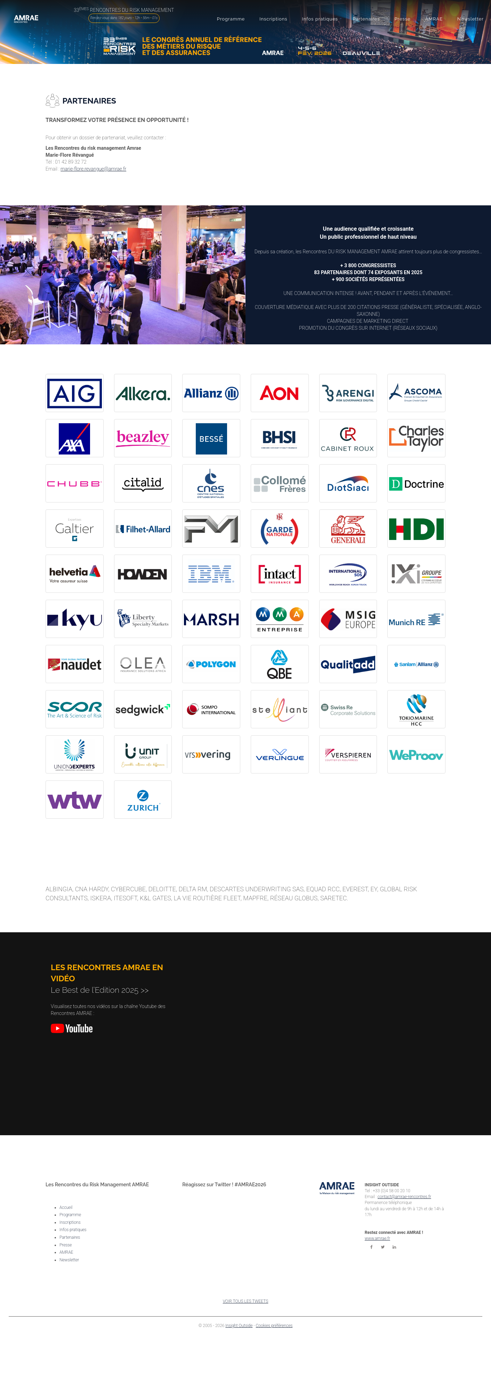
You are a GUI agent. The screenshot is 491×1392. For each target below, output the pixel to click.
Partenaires (69, 1237)
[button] (231, 19)
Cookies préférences (274, 1325)
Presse (65, 1245)
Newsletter (69, 1260)
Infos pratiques (73, 1229)
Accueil (65, 1207)
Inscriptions (70, 1222)
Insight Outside (238, 1325)
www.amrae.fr (377, 1238)
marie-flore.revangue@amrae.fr (93, 169)
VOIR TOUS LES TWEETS (245, 1301)
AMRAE (66, 1252)
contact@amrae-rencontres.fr (404, 1196)
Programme (70, 1214)
